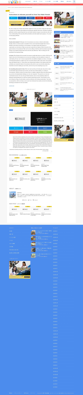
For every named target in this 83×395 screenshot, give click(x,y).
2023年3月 (55, 262)
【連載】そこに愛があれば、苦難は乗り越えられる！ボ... (44, 249)
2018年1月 (55, 365)
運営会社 (62, 1)
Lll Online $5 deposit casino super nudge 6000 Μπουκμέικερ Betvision (63, 89)
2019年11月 (55, 302)
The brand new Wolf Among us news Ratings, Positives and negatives (63, 78)
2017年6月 (55, 387)
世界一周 (35, 1)
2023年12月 (55, 234)
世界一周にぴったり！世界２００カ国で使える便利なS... (44, 243)
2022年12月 (55, 271)
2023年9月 (55, 243)
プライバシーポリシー (18, 393)
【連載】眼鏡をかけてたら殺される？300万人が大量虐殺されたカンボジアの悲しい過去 (67, 51)
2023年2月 (55, 265)
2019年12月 (55, 299)
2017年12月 (55, 368)
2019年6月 (55, 312)
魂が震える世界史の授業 (59, 120)
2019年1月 (55, 327)
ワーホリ (40, 1)
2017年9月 (55, 377)
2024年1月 (55, 231)
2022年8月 (55, 284)
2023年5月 (55, 256)
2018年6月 (55, 349)
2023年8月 (55, 246)
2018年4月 (55, 355)
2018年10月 (55, 337)
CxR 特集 (56, 114)
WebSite (25, 200)
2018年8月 (55, 343)
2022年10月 (55, 277)
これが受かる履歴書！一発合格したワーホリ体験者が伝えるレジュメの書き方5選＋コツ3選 (66, 36)
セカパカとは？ (28, 1)
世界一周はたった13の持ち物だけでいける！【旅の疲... (44, 237)
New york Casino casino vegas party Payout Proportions (63, 68)
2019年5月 (55, 315)
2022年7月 (55, 287)
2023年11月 (55, 237)
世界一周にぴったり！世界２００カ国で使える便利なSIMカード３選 (66, 41)
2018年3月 (55, 358)
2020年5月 (55, 293)
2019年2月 (55, 324)
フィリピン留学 (48, 1)
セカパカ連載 (55, 1)
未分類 (10, 231)
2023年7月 (55, 249)
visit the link (11, 85)
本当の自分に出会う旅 (58, 117)
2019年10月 (55, 305)
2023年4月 (55, 259)
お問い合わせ (69, 1)
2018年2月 (55, 362)
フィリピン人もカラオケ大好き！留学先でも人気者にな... (44, 231)
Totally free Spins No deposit (62, 73)
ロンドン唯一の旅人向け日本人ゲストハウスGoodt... (44, 255)
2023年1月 (55, 268)
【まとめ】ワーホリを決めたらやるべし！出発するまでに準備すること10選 (66, 57)
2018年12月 (55, 330)
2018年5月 (55, 352)
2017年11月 (55, 371)
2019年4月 (55, 318)
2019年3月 (55, 321)
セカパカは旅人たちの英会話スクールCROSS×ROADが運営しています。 (42, 4)
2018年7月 (55, 346)
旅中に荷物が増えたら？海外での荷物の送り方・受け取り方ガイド (66, 46)
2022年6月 (55, 290)
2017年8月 (55, 380)
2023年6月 (55, 252)
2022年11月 (55, 274)
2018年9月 (55, 340)
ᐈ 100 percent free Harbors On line (63, 84)
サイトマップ (33, 393)
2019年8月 (55, 309)
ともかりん (19, 192)
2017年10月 (55, 374)
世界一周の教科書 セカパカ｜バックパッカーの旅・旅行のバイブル (55, 393)
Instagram (35, 200)
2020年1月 (55, 296)
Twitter (30, 200)
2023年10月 (55, 240)
